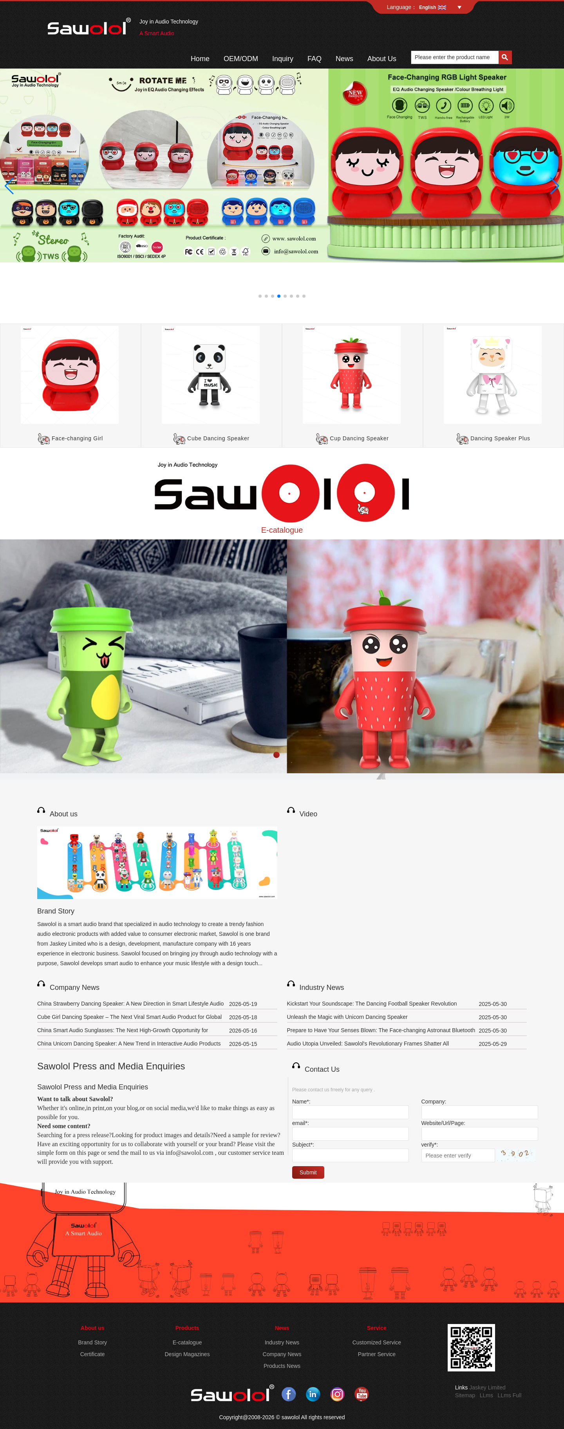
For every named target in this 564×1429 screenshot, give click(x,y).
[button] (260, 296)
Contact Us (322, 1069)
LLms (486, 1395)
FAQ (314, 59)
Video (309, 814)
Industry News (322, 987)
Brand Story (55, 911)
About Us (381, 59)
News (344, 59)
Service (377, 1328)
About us (64, 814)
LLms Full (510, 1395)
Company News (74, 987)
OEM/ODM (241, 59)
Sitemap (465, 1395)
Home (200, 59)
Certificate (92, 1354)
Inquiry (282, 59)
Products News (282, 1366)
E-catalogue (282, 530)
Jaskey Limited (487, 1387)
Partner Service (377, 1354)
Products (187, 1328)
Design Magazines (187, 1354)
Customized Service (376, 1342)
